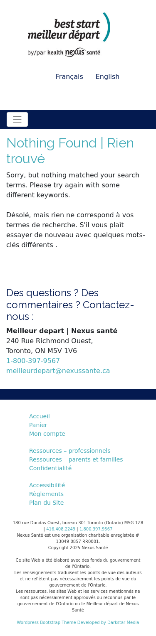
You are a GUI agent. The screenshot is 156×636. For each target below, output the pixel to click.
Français (69, 77)
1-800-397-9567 (33, 361)
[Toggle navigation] (17, 119)
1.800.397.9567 (96, 529)
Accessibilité (47, 485)
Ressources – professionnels (70, 450)
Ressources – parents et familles (76, 459)
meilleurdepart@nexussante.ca (58, 371)
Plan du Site (46, 502)
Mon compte (47, 433)
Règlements (46, 494)
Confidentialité (50, 468)
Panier (38, 425)
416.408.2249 (60, 529)
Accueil (39, 416)
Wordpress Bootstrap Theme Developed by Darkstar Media (78, 622)
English (108, 77)
